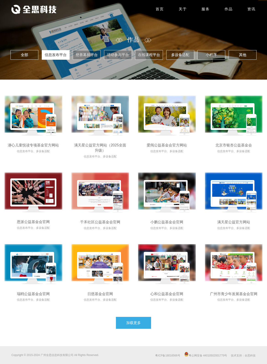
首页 (160, 9)
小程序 (211, 55)
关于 (183, 9)
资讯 (251, 9)
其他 (242, 55)
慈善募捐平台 (87, 55)
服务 (206, 9)
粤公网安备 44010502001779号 (205, 355)
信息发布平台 (56, 55)
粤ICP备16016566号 (167, 355)
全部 (24, 55)
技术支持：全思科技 (243, 355)
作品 (229, 9)
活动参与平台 (118, 55)
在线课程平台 (149, 55)
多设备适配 (180, 55)
